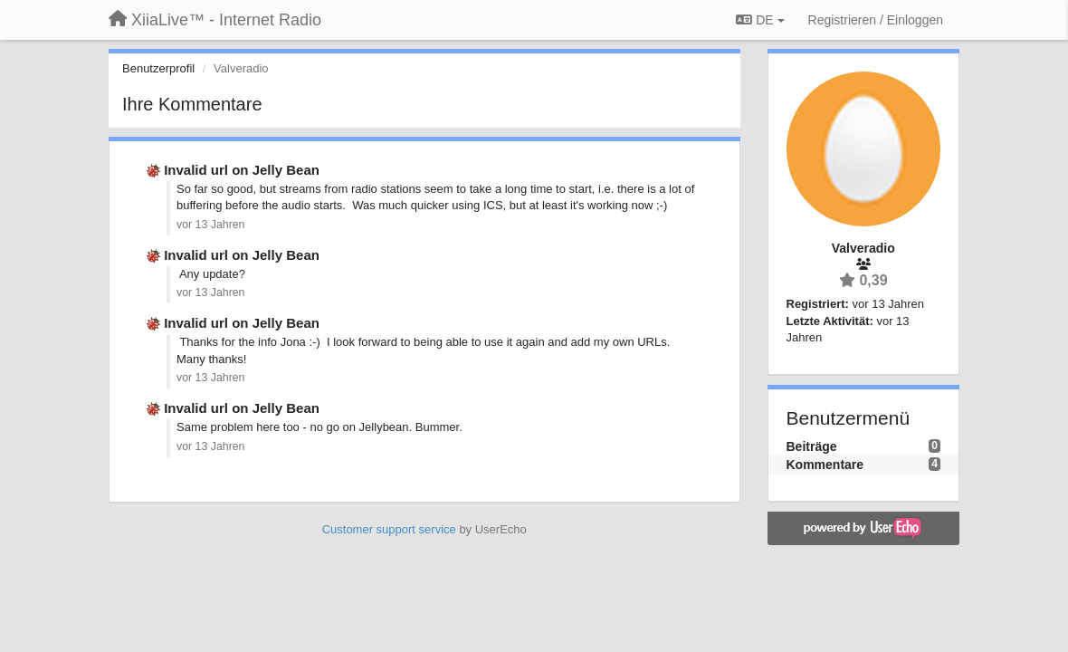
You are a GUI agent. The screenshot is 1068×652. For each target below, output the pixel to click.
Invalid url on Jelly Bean (241, 169)
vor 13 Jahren (210, 224)
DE (760, 20)
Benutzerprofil (158, 68)
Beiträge (812, 446)
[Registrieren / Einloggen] (875, 20)
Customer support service (389, 529)
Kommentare (825, 464)
